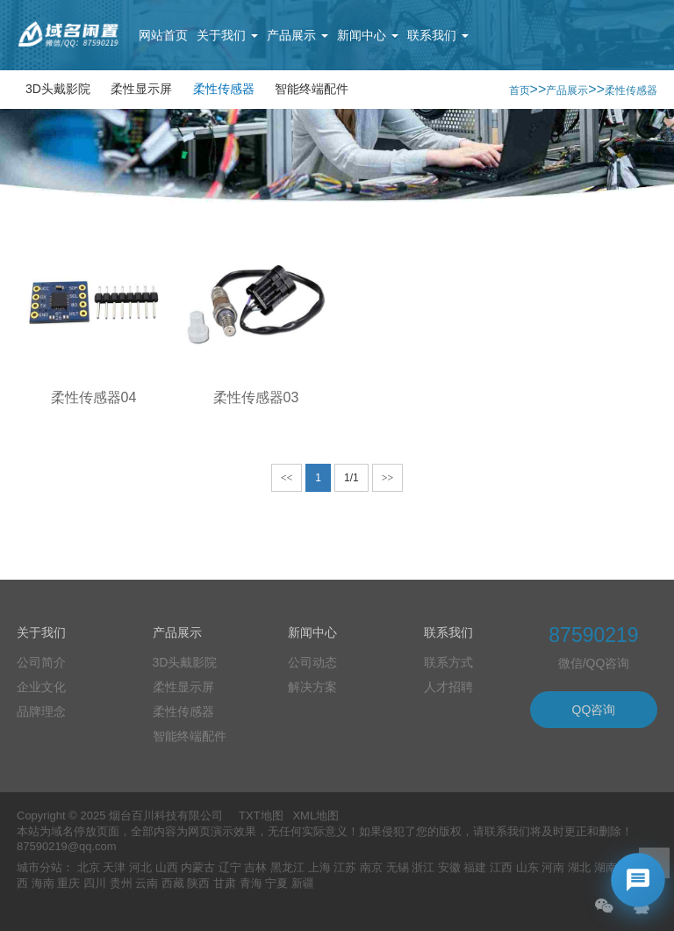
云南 (146, 883)
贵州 (121, 883)
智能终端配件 (311, 89)
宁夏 (276, 883)
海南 (43, 883)
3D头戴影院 (57, 89)
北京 (88, 867)
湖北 (579, 867)
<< (287, 478)
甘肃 (224, 883)
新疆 (302, 883)
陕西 (198, 883)
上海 (319, 867)
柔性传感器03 (256, 397)
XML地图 (315, 815)
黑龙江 (287, 867)
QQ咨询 (594, 710)
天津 (114, 867)
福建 (474, 867)
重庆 (68, 883)
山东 (527, 867)
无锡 (397, 867)
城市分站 (39, 867)
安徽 (449, 867)
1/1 (351, 478)
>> (388, 478)
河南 (552, 867)
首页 (519, 90)
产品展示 (297, 35)
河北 (140, 867)
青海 (251, 883)
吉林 (255, 867)
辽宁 (230, 867)
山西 (166, 867)
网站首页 (163, 35)
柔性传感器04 (94, 397)
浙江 (423, 867)
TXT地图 (261, 815)
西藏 (172, 883)
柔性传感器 (224, 89)
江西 (501, 867)
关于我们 (227, 35)
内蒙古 (198, 867)
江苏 (344, 867)
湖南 (605, 867)
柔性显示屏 (141, 89)
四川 (94, 883)
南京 (371, 867)
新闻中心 (367, 35)
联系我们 (438, 35)
